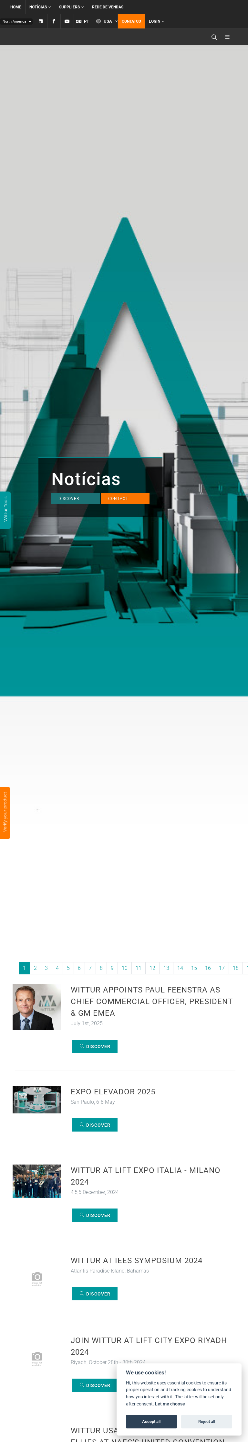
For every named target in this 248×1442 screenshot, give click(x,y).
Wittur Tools (5, 509)
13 (166, 968)
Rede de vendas (107, 7)
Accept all (151, 1421)
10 (125, 968)
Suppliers (71, 7)
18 (236, 968)
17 (222, 968)
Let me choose (170, 1404)
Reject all (206, 1421)
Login (156, 21)
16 (208, 968)
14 (180, 968)
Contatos (131, 21)
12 (152, 968)
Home (15, 7)
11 (138, 968)
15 (194, 968)
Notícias (40, 7)
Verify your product (4, 812)
